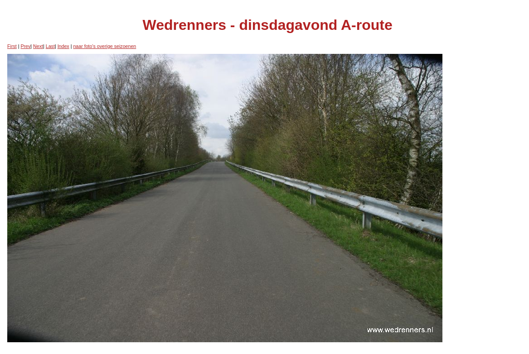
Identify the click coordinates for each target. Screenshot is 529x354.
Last (50, 46)
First (12, 46)
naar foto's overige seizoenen (104, 46)
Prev (25, 46)
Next (38, 46)
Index (63, 46)
